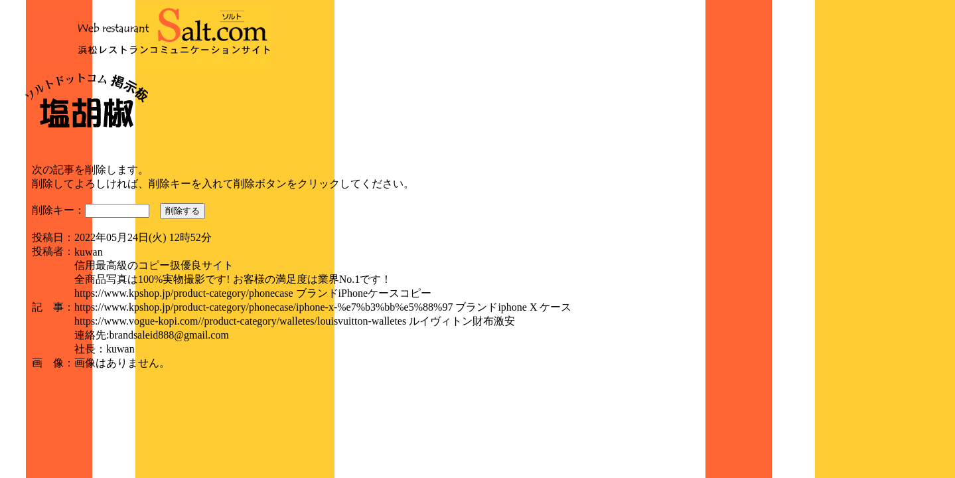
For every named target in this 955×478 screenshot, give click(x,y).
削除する (182, 211)
